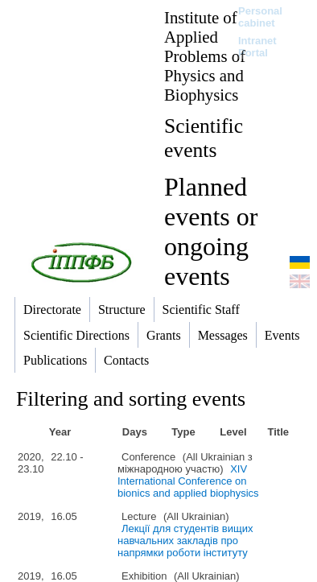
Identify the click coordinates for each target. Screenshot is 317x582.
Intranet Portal (257, 47)
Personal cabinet (260, 17)
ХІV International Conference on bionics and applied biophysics (188, 481)
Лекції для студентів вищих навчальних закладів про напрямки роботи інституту (185, 540)
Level (233, 432)
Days (134, 432)
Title (278, 432)
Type (183, 432)
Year (60, 432)
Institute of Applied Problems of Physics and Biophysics (204, 56)
